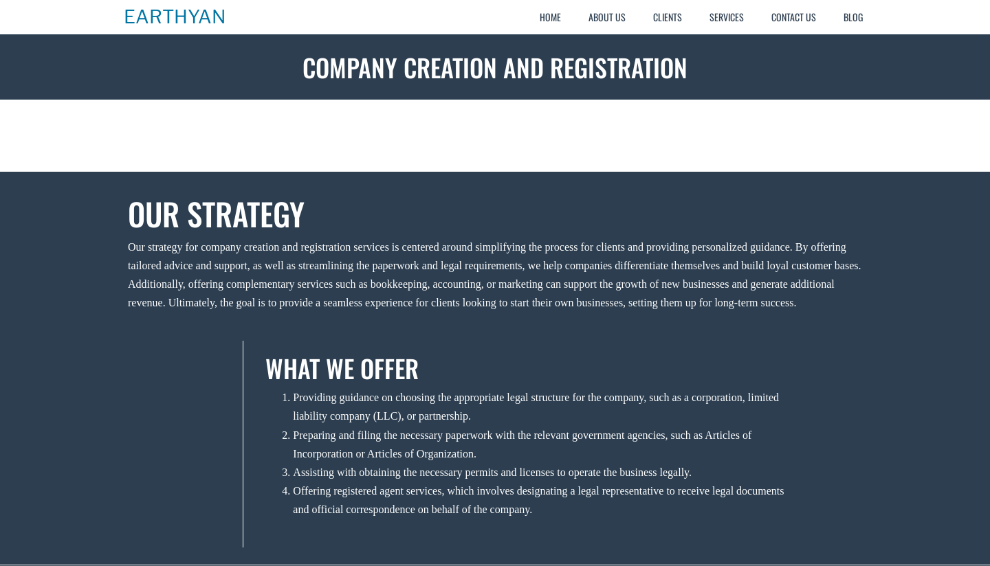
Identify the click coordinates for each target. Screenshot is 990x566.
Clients (667, 17)
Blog (853, 17)
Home (550, 17)
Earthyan (175, 17)
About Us (607, 17)
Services (727, 17)
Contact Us (793, 17)
